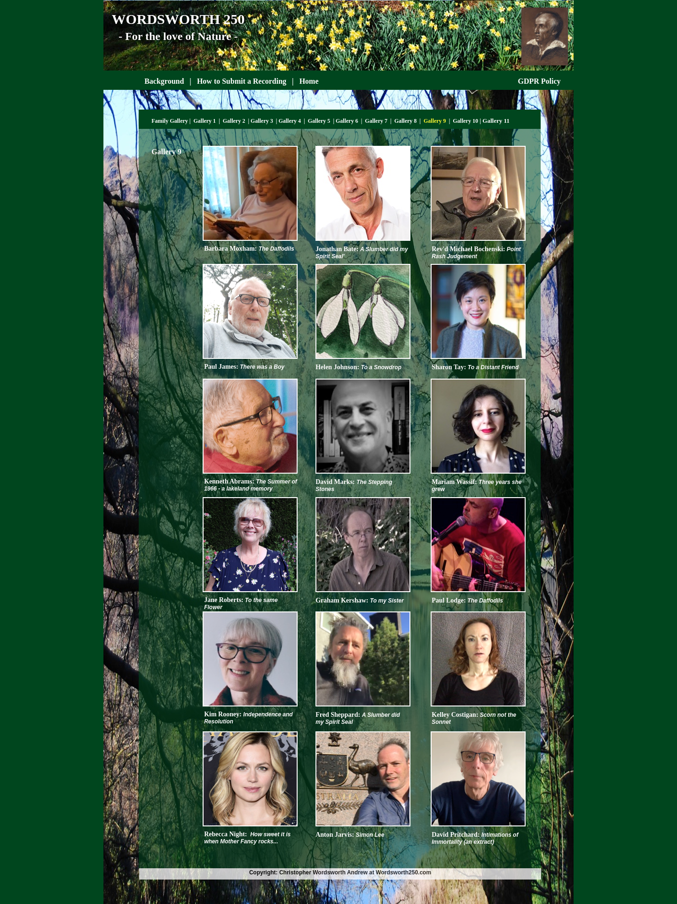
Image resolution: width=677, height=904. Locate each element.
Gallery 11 (495, 120)
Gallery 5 (319, 121)
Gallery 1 (204, 121)
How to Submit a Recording (241, 81)
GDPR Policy (539, 81)
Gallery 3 (262, 121)
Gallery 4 (289, 121)
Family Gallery (169, 121)
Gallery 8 (405, 121)
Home (309, 81)
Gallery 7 (376, 121)
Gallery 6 (347, 121)
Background (164, 81)
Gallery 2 (234, 121)
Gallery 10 (465, 121)
